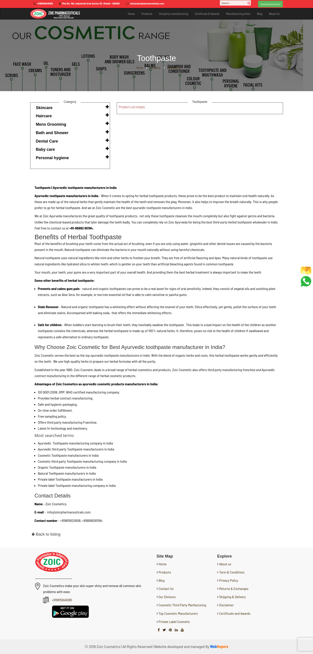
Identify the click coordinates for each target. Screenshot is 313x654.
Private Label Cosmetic (174, 621)
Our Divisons (167, 597)
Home (131, 14)
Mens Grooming (51, 124)
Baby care (45, 149)
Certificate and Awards (234, 613)
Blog (259, 14)
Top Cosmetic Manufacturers (178, 613)
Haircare (44, 116)
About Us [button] (274, 14)
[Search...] (235, 3)
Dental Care (47, 141)
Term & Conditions (231, 572)
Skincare (44, 108)
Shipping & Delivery (232, 597)
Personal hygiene (52, 158)
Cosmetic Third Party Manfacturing (182, 605)
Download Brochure (270, 4)
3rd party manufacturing (173, 14)
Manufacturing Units (238, 14)
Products (147, 14)
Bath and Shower (52, 133)
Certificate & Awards (207, 14)
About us (225, 564)
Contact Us (166, 588)
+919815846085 (45, 3)
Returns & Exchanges (233, 588)
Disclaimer (226, 605)
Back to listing (46, 534)
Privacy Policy (228, 580)
